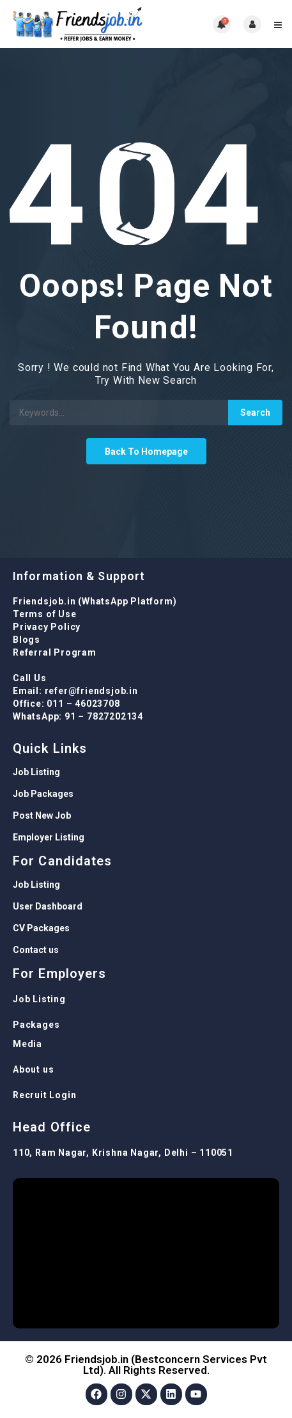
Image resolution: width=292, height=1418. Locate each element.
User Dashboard (47, 906)
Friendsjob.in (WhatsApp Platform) (94, 601)
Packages (36, 1025)
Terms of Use (45, 614)
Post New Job (42, 815)
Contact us (36, 949)
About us (33, 1069)
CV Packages (41, 928)
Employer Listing (48, 837)
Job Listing (36, 772)
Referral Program (54, 652)
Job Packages (43, 793)
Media (27, 1044)
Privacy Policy (47, 627)
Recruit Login (44, 1095)
